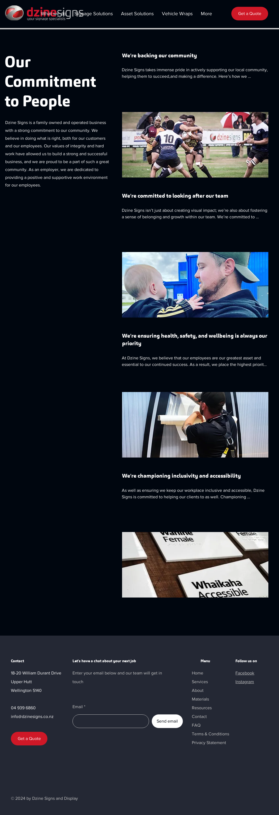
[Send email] (167, 721)
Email (77, 707)
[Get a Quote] (249, 13)
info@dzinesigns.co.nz (32, 716)
